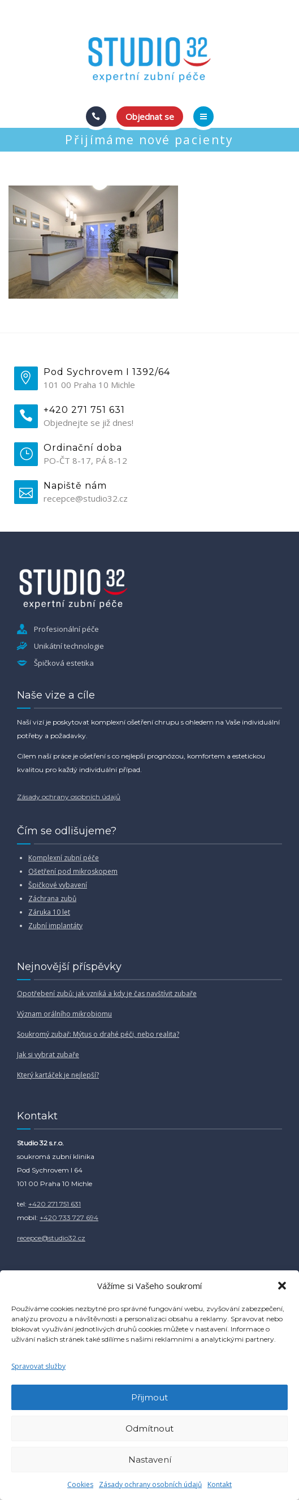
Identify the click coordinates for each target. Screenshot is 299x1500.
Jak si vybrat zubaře (48, 1054)
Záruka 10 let (49, 912)
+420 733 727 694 (69, 1217)
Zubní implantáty (55, 925)
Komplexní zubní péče (63, 858)
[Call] (96, 116)
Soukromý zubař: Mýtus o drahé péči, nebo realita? (98, 1034)
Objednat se (149, 116)
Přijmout (149, 1397)
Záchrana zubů (52, 898)
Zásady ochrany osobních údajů (150, 1484)
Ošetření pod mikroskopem (73, 871)
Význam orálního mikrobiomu (64, 1014)
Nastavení (149, 1459)
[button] (282, 1285)
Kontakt (219, 1484)
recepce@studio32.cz (51, 1238)
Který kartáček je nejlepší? (58, 1075)
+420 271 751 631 (54, 1204)
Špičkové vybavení (57, 885)
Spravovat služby (38, 1366)
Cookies (80, 1484)
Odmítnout (149, 1428)
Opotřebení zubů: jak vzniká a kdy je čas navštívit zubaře (107, 993)
